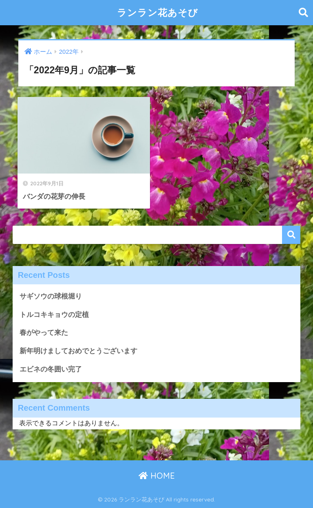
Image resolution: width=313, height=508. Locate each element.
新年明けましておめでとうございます (78, 351)
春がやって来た (44, 332)
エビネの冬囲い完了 (51, 369)
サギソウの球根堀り (51, 296)
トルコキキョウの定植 (54, 315)
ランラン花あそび (157, 12)
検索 (291, 235)
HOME (157, 476)
